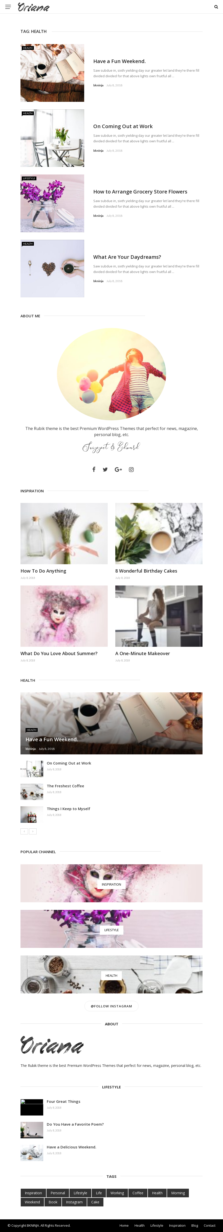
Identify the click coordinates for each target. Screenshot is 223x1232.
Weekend (32, 1202)
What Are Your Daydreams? (127, 256)
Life (99, 1192)
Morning (178, 1192)
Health (28, 47)
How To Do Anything (43, 571)
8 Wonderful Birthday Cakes (146, 571)
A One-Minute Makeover (142, 653)
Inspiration (33, 1192)
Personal (58, 1192)
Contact (209, 1225)
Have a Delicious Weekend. (71, 1146)
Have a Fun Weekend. (119, 61)
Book (53, 1202)
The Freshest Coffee (65, 785)
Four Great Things (63, 1101)
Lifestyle (29, 178)
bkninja (98, 85)
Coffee (137, 1192)
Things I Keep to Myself (68, 808)
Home (124, 1225)
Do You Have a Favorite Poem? (75, 1124)
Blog (194, 1225)
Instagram (74, 1202)
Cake (95, 1202)
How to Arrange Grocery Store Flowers (140, 191)
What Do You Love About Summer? (59, 653)
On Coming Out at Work (123, 126)
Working (117, 1192)
